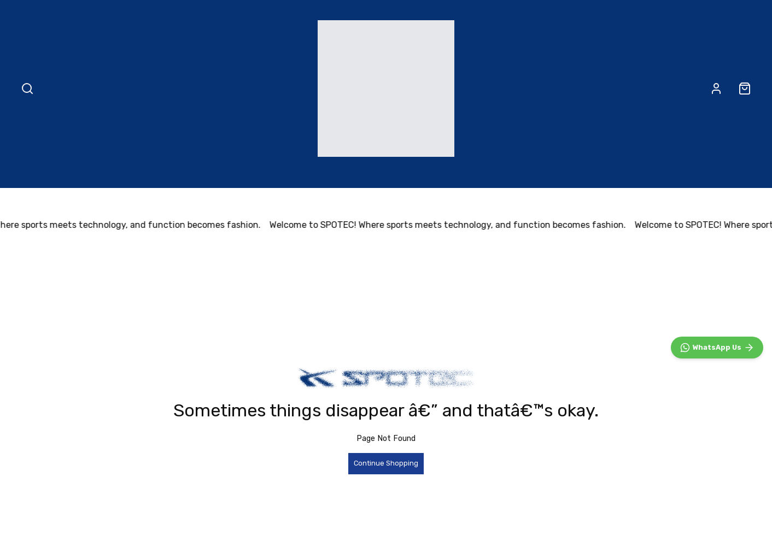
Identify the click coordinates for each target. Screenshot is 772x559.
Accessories (432, 175)
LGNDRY (504, 175)
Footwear (290, 175)
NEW (226, 175)
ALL (178, 175)
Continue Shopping (386, 463)
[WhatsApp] (717, 347)
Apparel (362, 175)
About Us (577, 175)
